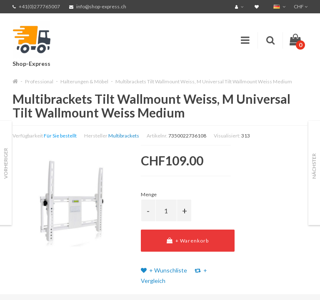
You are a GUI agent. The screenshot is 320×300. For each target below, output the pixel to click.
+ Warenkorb (188, 241)
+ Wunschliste (164, 270)
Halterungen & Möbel (84, 81)
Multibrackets (123, 135)
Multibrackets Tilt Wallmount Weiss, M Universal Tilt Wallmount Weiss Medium (203, 81)
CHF (301, 6)
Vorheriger (5, 163)
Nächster (314, 166)
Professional (39, 81)
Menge (149, 194)
